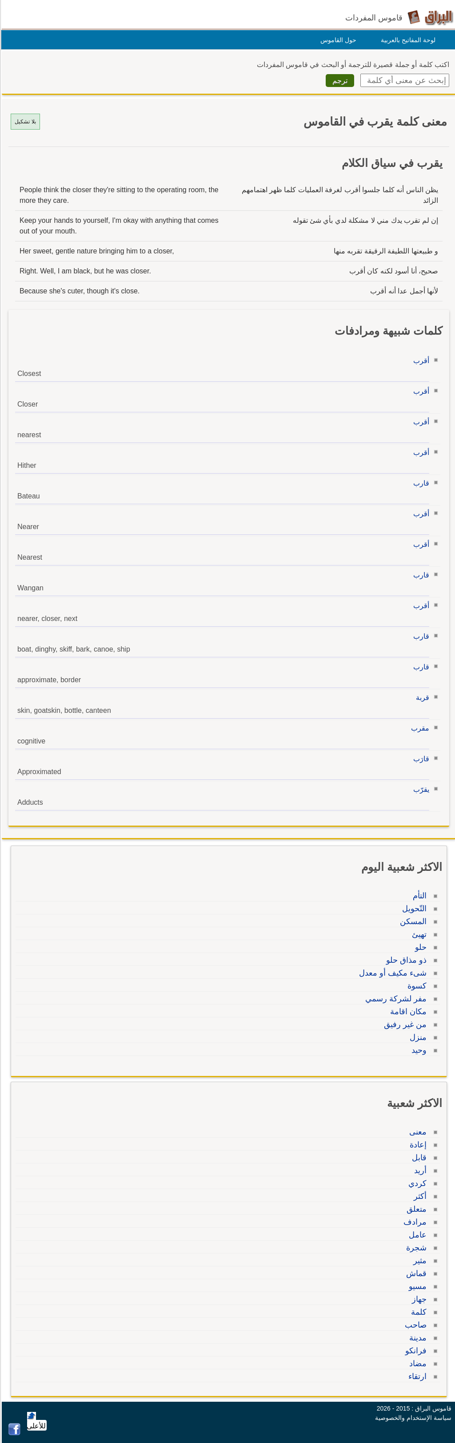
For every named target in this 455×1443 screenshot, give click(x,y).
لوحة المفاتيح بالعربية (406, 39)
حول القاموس (337, 39)
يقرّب (420, 789)
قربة (421, 697)
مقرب (419, 728)
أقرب (420, 360)
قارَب (420, 759)
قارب (420, 483)
